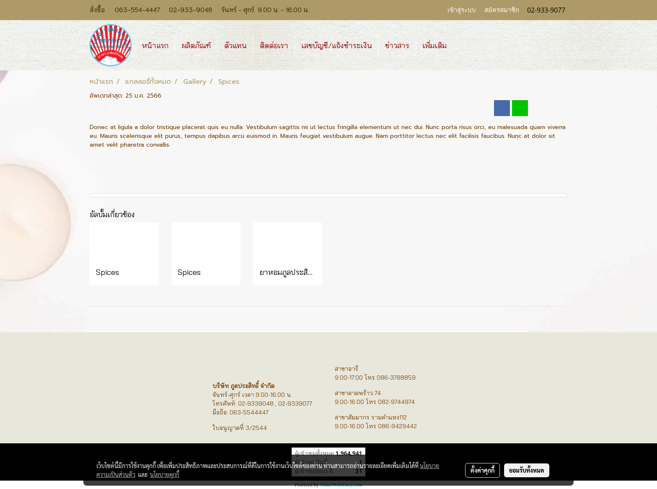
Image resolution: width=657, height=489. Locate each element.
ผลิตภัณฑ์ (196, 45)
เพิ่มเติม (434, 45)
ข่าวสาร (397, 45)
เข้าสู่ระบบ (461, 10)
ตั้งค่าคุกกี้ (482, 470)
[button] (460, 45)
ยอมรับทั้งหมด (526, 470)
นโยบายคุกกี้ (164, 474)
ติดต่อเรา (274, 45)
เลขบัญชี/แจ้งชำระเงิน (336, 45)
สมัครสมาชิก (501, 10)
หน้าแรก (155, 45)
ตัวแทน (235, 45)
